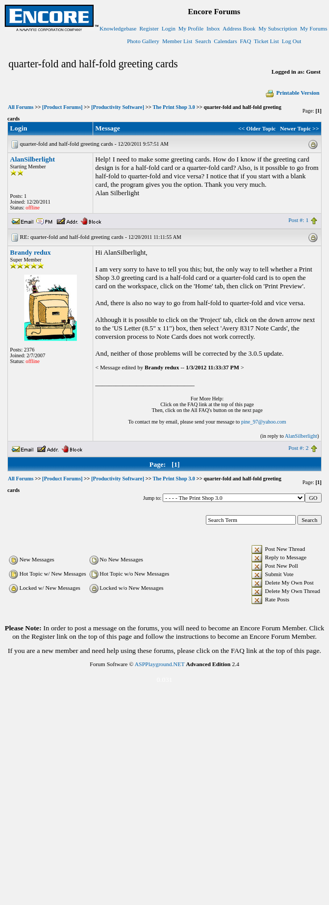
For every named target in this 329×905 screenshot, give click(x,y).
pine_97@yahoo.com (263, 422)
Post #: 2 (298, 448)
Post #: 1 (298, 220)
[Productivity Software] (117, 107)
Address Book (239, 28)
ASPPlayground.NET (160, 664)
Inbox (213, 28)
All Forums (21, 107)
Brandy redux (30, 252)
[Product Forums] (62, 107)
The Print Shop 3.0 (174, 107)
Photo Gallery (143, 41)
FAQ (245, 41)
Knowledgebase (117, 28)
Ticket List (266, 41)
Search (203, 41)
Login (168, 28)
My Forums (313, 28)
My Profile (191, 28)
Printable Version (292, 92)
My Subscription (277, 28)
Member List (177, 41)
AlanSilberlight (32, 159)
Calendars (225, 41)
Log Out (291, 41)
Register (149, 28)
